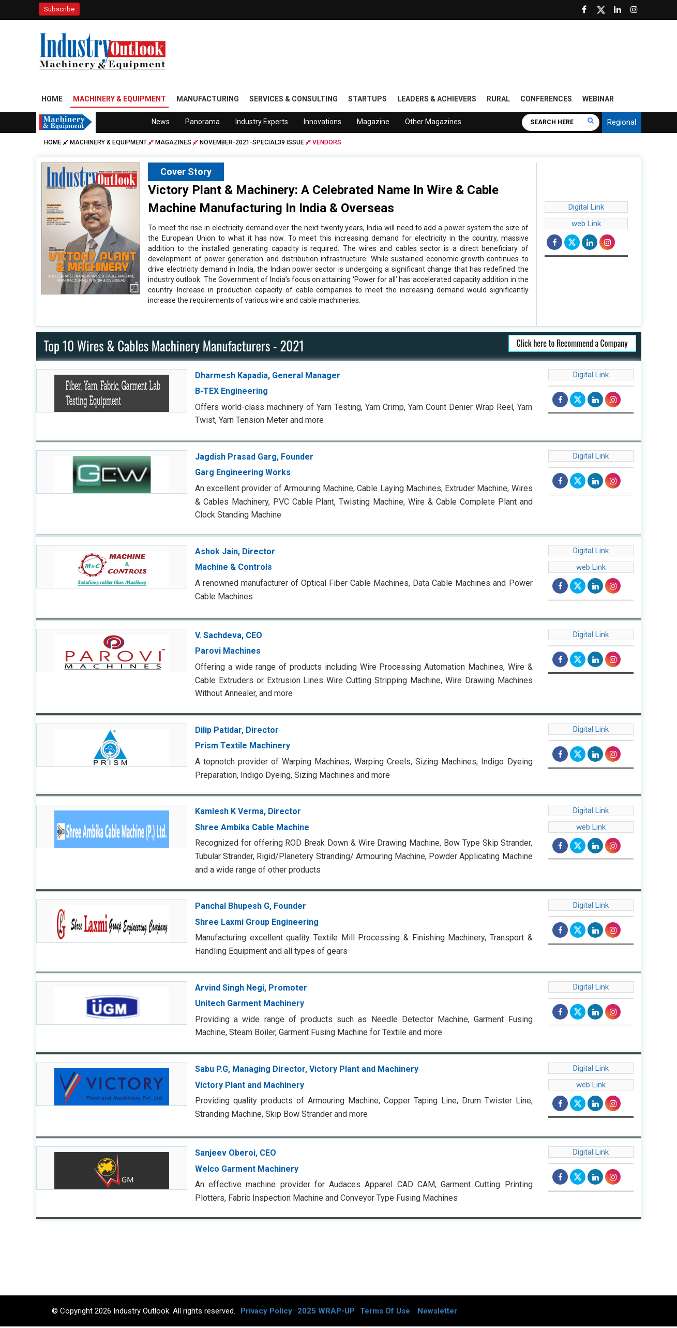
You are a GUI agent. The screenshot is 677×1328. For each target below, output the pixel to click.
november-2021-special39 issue (252, 143)
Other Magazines (433, 123)
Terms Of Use (385, 1312)
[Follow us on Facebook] (584, 9)
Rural (498, 100)
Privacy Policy (266, 1312)
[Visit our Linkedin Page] (617, 9)
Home (52, 100)
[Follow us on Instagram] (634, 9)
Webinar (598, 100)
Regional (621, 123)
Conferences (546, 100)
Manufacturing (207, 100)
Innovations (322, 123)
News (161, 123)
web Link (586, 224)
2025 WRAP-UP (326, 1312)
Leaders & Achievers (436, 100)
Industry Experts (261, 123)
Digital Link (586, 208)
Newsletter (437, 1312)
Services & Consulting (293, 100)
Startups (367, 100)
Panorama (202, 123)
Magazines (173, 143)
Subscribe (59, 9)
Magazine (373, 123)
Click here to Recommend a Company (572, 344)
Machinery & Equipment (119, 100)
